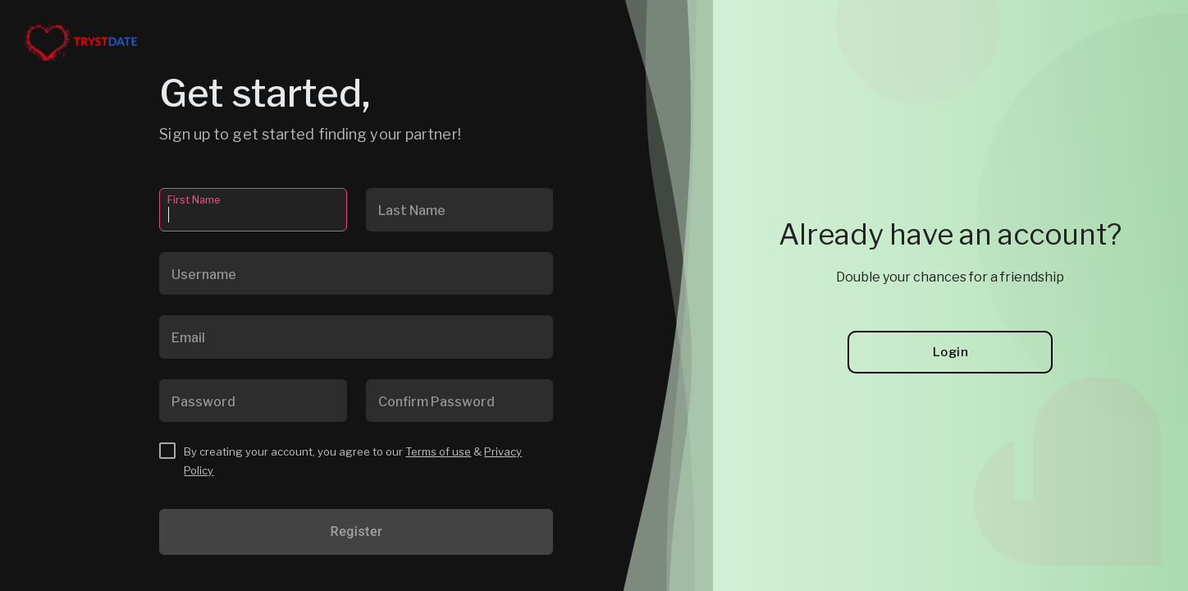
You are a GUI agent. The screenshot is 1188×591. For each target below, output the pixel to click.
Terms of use (438, 451)
